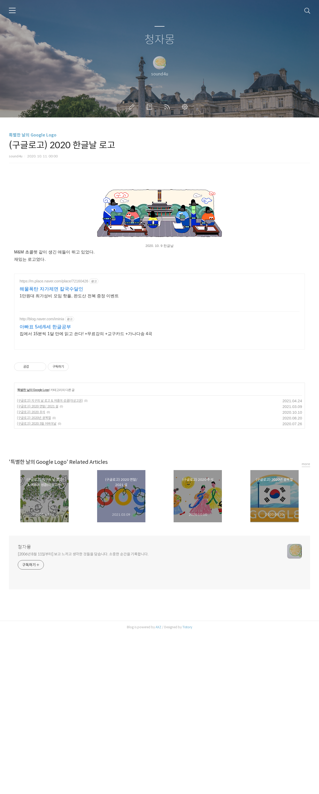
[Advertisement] (159, 217)
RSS (168, 107)
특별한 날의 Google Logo (32, 135)
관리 (186, 107)
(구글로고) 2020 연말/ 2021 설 (37, 566)
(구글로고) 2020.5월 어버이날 (36, 584)
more (306, 624)
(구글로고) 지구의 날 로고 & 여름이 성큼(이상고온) (50, 561)
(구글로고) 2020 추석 (31, 572)
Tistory (187, 787)
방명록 (150, 107)
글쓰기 (132, 107)
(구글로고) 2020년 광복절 (34, 578)
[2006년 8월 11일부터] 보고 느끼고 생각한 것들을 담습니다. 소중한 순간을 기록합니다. (83, 714)
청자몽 (159, 39)
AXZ (158, 787)
